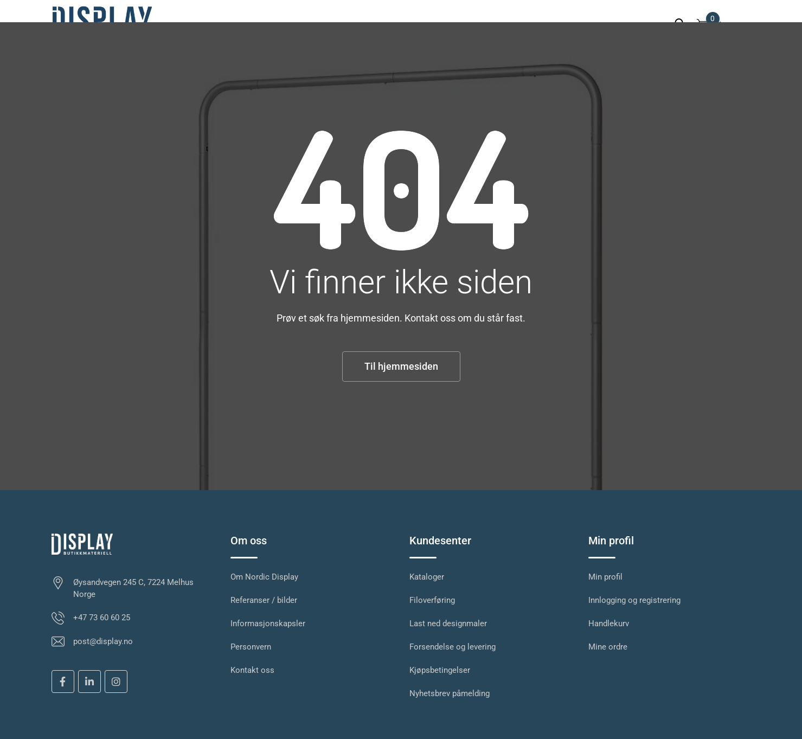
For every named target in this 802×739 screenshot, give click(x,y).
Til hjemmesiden (401, 366)
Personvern (250, 647)
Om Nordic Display (264, 577)
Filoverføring (432, 600)
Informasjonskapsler (267, 623)
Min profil (605, 577)
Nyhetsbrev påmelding (449, 693)
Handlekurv (608, 623)
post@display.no (103, 641)
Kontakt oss (252, 670)
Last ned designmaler (448, 623)
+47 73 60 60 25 (101, 617)
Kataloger (426, 577)
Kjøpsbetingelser (439, 670)
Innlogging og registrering (634, 600)
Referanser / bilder (263, 600)
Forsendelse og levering (452, 647)
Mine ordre (607, 647)
